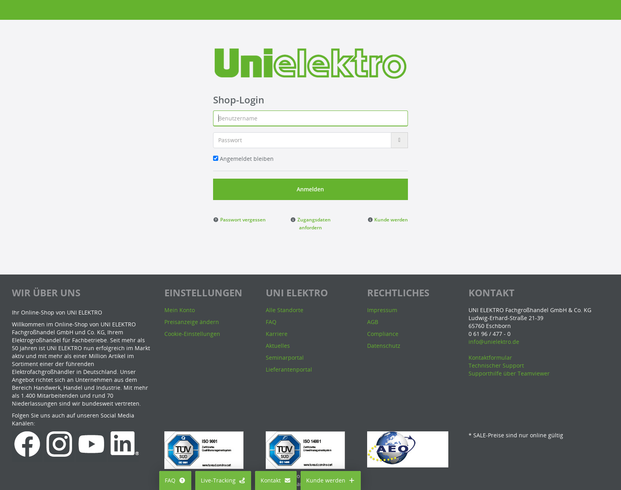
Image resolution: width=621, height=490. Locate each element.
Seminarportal (285, 357)
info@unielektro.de (494, 341)
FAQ (175, 480)
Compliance (382, 333)
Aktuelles (278, 345)
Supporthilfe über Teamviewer (509, 373)
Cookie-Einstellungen (192, 333)
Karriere (277, 333)
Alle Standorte (284, 310)
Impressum (382, 310)
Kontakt (276, 480)
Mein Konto (179, 310)
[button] (239, 219)
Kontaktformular (490, 357)
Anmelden (310, 189)
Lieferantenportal (289, 369)
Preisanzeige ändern (191, 322)
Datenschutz (383, 345)
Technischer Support (496, 365)
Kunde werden (331, 480)
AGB (372, 322)
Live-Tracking (223, 480)
